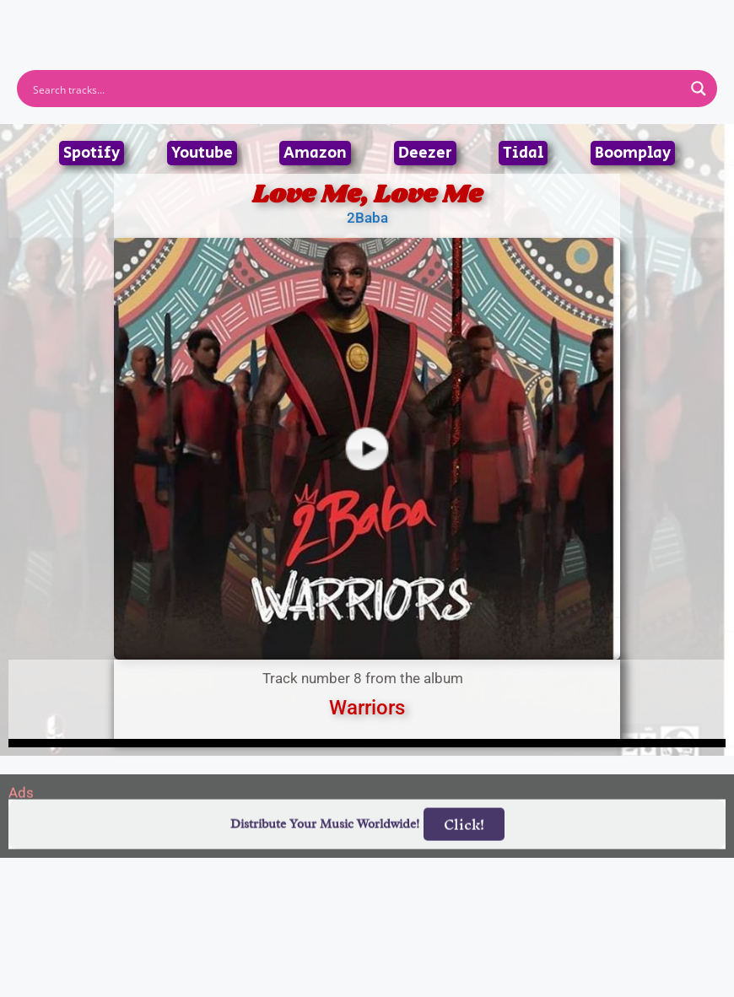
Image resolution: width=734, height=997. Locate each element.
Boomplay (633, 153)
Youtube (202, 153)
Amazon (315, 153)
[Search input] (356, 88)
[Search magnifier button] (698, 88)
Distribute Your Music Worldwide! (324, 862)
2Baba (367, 217)
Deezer (425, 153)
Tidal (523, 153)
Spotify (91, 153)
